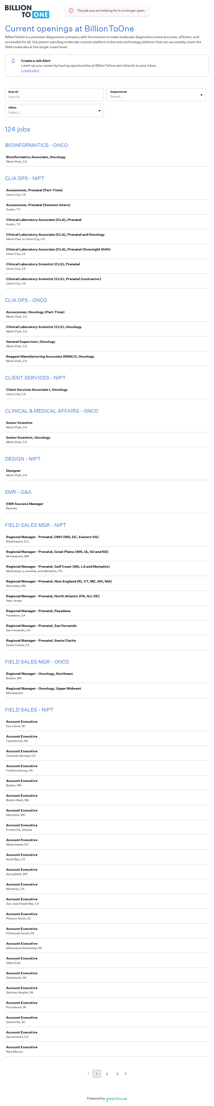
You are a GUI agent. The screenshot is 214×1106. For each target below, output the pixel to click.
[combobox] (110, 96)
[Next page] (125, 1074)
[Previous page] (88, 1074)
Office (12, 107)
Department (118, 92)
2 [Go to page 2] (107, 1074)
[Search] (54, 97)
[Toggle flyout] (201, 95)
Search (13, 92)
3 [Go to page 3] (117, 1074)
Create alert (30, 71)
